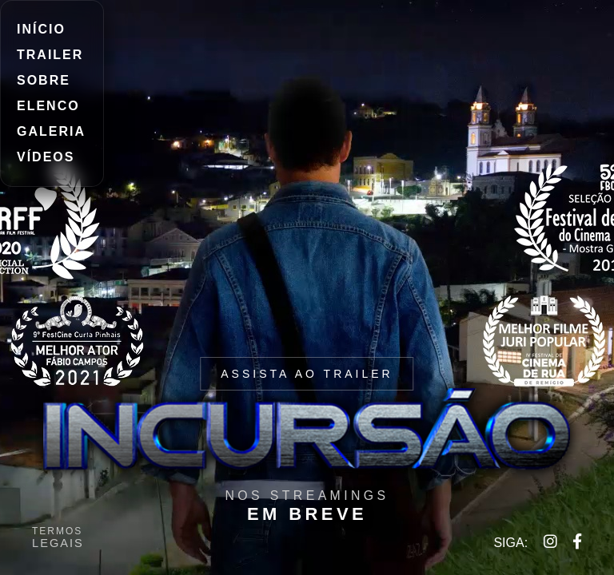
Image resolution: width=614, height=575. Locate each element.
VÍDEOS (45, 157)
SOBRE (43, 80)
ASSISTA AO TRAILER (307, 373)
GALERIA (51, 131)
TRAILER (50, 54)
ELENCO (48, 106)
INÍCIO (41, 29)
